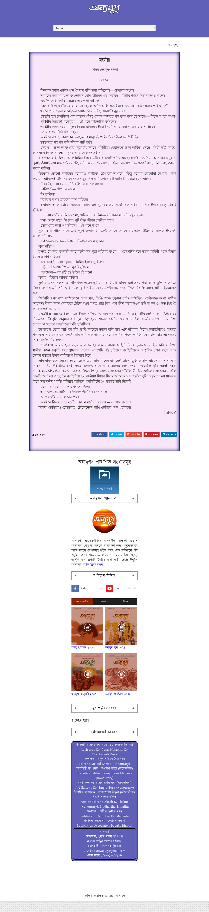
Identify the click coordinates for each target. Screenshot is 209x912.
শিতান (126, 619)
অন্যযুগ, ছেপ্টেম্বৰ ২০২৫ (118, 712)
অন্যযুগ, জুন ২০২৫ (115, 665)
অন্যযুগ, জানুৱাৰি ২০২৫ (84, 712)
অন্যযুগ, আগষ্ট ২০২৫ (82, 665)
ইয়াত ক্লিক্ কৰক (93, 582)
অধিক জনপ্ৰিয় (82, 619)
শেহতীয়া (104, 619)
